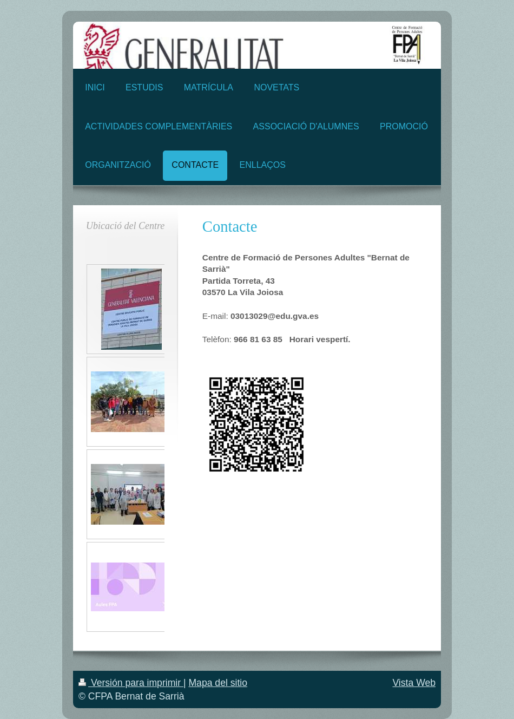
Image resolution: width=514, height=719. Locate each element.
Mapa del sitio (217, 682)
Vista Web (414, 682)
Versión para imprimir (130, 682)
